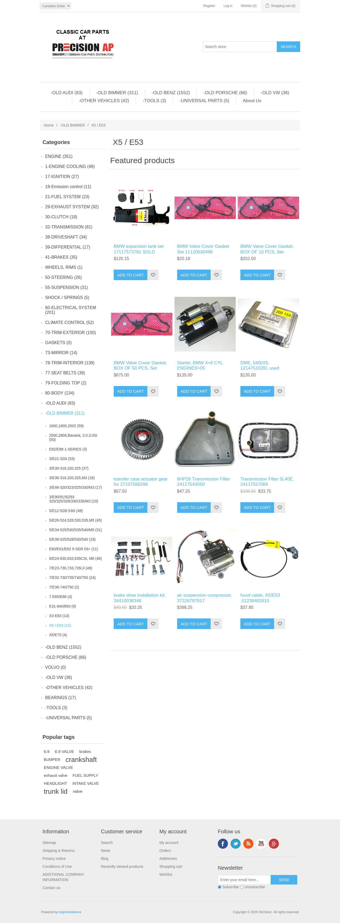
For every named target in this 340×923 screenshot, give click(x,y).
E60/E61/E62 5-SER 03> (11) (73, 549)
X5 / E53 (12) (60, 625)
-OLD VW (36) (275, 92)
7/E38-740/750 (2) (64, 587)
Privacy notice (54, 858)
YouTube (261, 844)
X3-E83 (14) (59, 616)
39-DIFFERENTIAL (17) (67, 247)
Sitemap (49, 842)
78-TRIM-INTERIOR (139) (70, 363)
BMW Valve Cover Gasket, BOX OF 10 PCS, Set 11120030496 (267, 252)
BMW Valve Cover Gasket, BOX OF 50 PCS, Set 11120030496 (140, 368)
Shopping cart (170, 866)
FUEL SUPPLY (85, 775)
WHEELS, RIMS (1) (63, 267)
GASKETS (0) (58, 342)
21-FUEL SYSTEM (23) (67, 196)
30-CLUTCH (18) (61, 217)
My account (168, 842)
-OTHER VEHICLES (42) (104, 100)
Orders (165, 850)
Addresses (168, 858)
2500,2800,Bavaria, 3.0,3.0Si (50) (73, 437)
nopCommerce (70, 912)
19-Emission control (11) (68, 186)
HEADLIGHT (55, 783)
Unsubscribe (254, 887)
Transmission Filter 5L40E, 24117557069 (267, 481)
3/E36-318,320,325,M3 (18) (72, 478)
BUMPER (52, 759)
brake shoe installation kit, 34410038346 (140, 598)
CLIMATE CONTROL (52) (69, 322)
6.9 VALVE (64, 751)
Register (209, 6)
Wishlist (165, 874)
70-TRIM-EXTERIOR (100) (70, 332)
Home (49, 125)
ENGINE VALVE (58, 767)
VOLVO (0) (55, 667)
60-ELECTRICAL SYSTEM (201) (70, 310)
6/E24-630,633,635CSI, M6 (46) (75, 558)
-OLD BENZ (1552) (171, 92)
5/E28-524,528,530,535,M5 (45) (75, 520)
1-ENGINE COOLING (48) (70, 166)
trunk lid (55, 791)
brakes (85, 751)
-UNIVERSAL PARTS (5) (204, 100)
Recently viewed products (122, 866)
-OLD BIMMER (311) (117, 92)
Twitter (236, 844)
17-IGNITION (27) (62, 176)
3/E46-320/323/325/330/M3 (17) (75, 487)
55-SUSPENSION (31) (66, 287)
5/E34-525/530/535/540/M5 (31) (75, 530)
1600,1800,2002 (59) (66, 426)
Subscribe (230, 887)
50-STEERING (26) (63, 277)
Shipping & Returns (58, 850)
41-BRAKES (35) (61, 257)
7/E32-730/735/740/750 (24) (72, 577)
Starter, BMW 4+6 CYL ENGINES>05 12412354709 (200, 368)
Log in (228, 6)
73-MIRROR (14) (61, 352)
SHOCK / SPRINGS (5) (67, 297)
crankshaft (81, 759)
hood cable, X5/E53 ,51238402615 (260, 598)
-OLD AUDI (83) (67, 92)
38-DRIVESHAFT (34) (66, 237)
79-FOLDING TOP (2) (65, 383)
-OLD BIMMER (72, 125)
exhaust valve (55, 775)
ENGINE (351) (59, 156)
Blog (104, 858)
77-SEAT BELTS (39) (65, 373)
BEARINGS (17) (60, 697)
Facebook (223, 844)
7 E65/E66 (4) (60, 597)
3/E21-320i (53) (62, 459)
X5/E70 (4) (58, 635)
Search (107, 842)
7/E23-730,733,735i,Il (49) (70, 568)
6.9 (46, 751)
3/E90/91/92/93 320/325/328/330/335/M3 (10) (73, 499)
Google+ (274, 844)
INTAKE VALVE (86, 783)
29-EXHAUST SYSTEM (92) (72, 207)
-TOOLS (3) (154, 100)
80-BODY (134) (59, 393)
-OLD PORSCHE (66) (225, 92)
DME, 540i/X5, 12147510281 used (259, 365)
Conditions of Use (57, 866)
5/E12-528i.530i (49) (66, 511)
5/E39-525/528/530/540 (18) (72, 539)
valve (77, 791)
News (105, 850)
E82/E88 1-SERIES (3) (68, 449)
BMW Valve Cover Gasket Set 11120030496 (203, 249)
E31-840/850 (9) (62, 606)
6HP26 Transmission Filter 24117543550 (203, 481)
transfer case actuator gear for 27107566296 (141, 481)
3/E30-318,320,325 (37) (68, 468)
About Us (252, 100)
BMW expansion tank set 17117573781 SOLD (139, 249)
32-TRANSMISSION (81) (68, 227)
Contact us (51, 888)
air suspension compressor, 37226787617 (204, 598)
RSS (248, 844)
